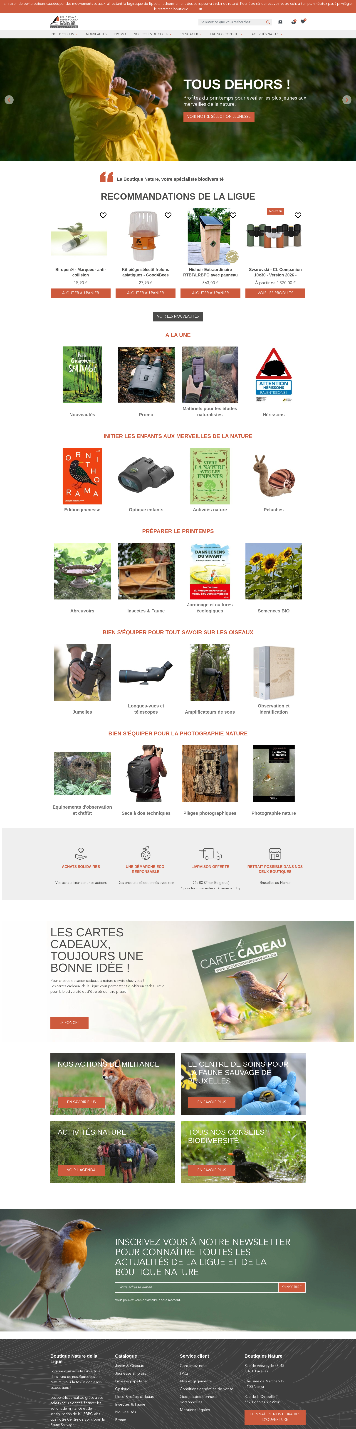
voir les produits (275, 293)
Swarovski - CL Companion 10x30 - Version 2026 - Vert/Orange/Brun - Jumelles (275, 275)
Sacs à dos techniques (146, 813)
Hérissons (274, 414)
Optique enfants (146, 509)
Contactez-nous (193, 1366)
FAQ (184, 1374)
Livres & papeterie (131, 1381)
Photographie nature (274, 813)
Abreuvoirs (82, 610)
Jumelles (82, 711)
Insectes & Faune (146, 610)
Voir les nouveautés (178, 316)
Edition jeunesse (82, 509)
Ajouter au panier (80, 293)
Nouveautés (82, 414)
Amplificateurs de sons (210, 711)
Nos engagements (196, 1381)
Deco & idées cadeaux (134, 1397)
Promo (146, 414)
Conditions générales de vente (206, 1389)
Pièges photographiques (209, 813)
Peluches (274, 509)
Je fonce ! (69, 1023)
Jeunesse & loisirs (130, 1374)
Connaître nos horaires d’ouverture (275, 1417)
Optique (122, 1389)
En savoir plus (81, 1102)
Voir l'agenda (81, 1170)
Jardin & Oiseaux (129, 1366)
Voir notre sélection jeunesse (219, 117)
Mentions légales (195, 1410)
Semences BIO (273, 610)
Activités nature (210, 509)
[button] (293, 22)
